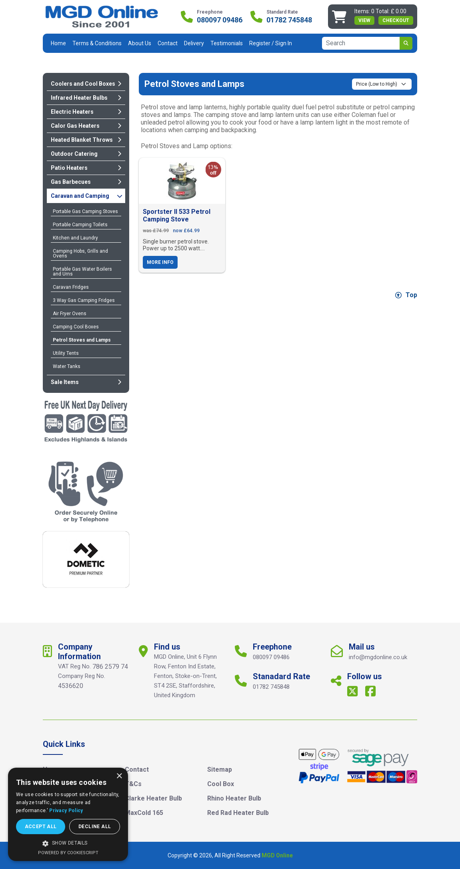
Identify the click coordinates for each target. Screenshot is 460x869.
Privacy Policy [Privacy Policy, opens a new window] (66, 810)
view (364, 20)
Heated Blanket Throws (86, 140)
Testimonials (226, 43)
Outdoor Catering (86, 154)
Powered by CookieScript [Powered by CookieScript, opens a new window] (68, 852)
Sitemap (219, 769)
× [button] (119, 776)
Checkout (395, 20)
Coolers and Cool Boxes (86, 83)
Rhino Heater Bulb (234, 798)
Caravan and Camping (86, 196)
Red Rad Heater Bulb (238, 813)
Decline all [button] (94, 826)
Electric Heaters (86, 112)
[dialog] (68, 814)
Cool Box (220, 784)
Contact (168, 43)
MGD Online (277, 855)
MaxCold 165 (144, 813)
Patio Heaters (86, 168)
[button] (68, 843)
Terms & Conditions (97, 43)
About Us (139, 43)
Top (406, 295)
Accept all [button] (41, 826)
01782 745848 (289, 20)
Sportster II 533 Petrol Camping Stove (176, 215)
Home (58, 43)
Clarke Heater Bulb (153, 798)
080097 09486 (219, 20)
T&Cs (133, 784)
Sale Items (86, 382)
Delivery (194, 43)
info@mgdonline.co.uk (378, 657)
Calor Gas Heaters (86, 126)
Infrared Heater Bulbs (86, 98)
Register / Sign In (270, 43)
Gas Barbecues (86, 182)
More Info (160, 262)
